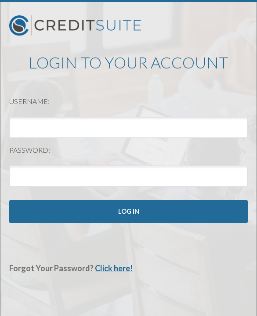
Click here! (114, 268)
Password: (29, 150)
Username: (29, 101)
